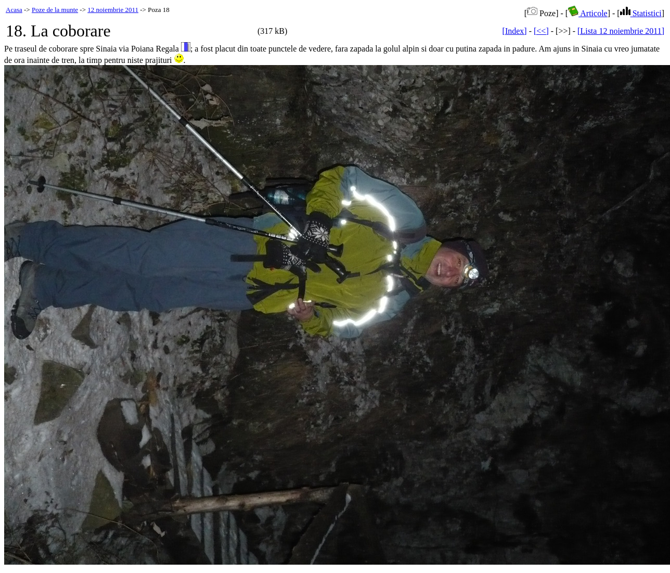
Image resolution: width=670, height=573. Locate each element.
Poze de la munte (55, 10)
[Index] (514, 31)
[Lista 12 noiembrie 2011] (620, 31)
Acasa (14, 10)
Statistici (641, 13)
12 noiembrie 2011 (112, 10)
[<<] (541, 31)
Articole (588, 13)
